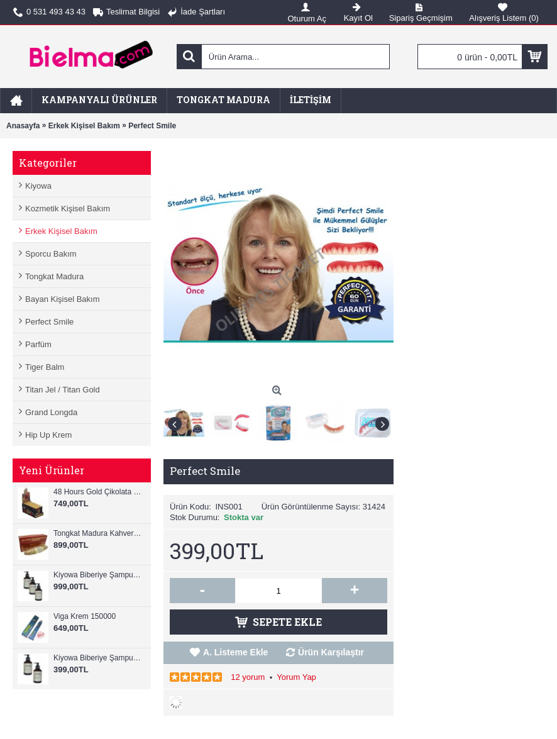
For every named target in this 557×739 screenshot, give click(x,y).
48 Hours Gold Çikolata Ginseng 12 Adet (99, 491)
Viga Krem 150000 (84, 616)
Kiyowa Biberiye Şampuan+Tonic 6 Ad (99, 574)
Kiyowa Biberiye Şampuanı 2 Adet (99, 657)
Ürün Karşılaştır (331, 652)
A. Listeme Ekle (235, 652)
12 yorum (248, 677)
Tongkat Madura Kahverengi (99, 533)
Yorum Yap (296, 677)
